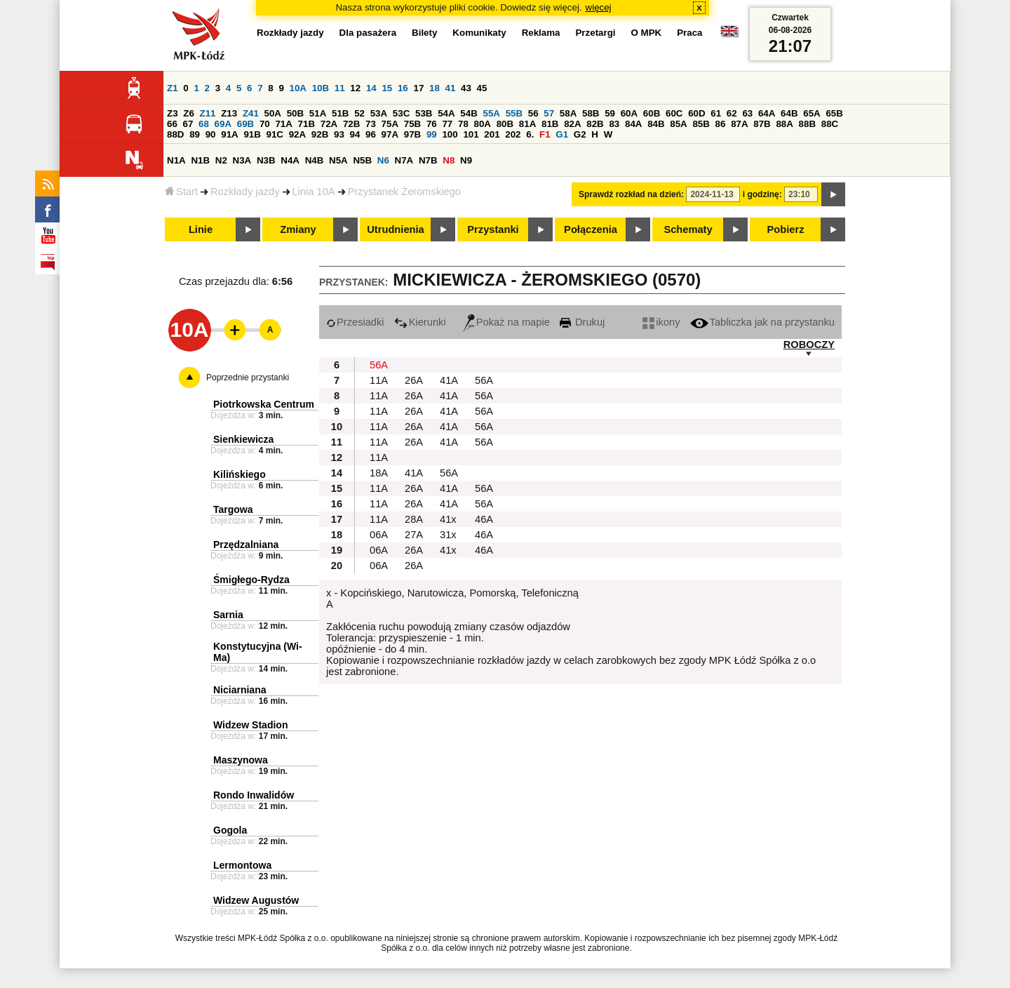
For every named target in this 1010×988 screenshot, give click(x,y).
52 (359, 113)
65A (811, 113)
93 (339, 134)
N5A (338, 160)
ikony (661, 322)
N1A (176, 160)
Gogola (230, 830)
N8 (448, 160)
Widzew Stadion (250, 724)
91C (275, 134)
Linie (201, 229)
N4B (314, 160)
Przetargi (595, 32)
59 (610, 113)
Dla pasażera (368, 32)
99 (431, 134)
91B (251, 134)
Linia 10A (313, 191)
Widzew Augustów (256, 900)
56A (379, 364)
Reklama (541, 32)
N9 (466, 160)
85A (678, 124)
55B (514, 113)
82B (594, 124)
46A (484, 519)
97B (412, 134)
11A (379, 380)
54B (468, 113)
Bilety (424, 32)
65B (834, 113)
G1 (562, 134)
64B (789, 113)
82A (572, 124)
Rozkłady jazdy (245, 191)
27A (414, 534)
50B (295, 113)
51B (340, 113)
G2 (580, 134)
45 (482, 88)
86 (720, 124)
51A (317, 113)
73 (370, 124)
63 (747, 113)
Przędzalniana (245, 544)
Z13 (229, 113)
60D (696, 113)
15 (387, 88)
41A (449, 380)
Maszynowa (240, 760)
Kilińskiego (239, 474)
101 (470, 134)
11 (340, 88)
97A (390, 134)
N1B (200, 160)
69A (223, 124)
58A (568, 113)
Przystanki (492, 229)
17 (418, 88)
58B (590, 113)
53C (401, 113)
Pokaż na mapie (506, 322)
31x (448, 534)
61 (716, 113)
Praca (689, 32)
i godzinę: (762, 194)
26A (414, 380)
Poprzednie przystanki (247, 377)
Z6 (188, 113)
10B (320, 88)
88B (807, 124)
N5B (362, 160)
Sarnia (228, 614)
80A (482, 124)
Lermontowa (242, 865)
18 (434, 88)
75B (412, 124)
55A (491, 113)
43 (466, 88)
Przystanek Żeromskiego (404, 191)
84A (633, 124)
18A (379, 473)
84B (655, 124)
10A (298, 88)
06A (379, 534)
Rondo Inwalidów (253, 795)
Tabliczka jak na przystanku (762, 322)
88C (829, 124)
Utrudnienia (395, 229)
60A (629, 113)
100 (449, 134)
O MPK (646, 32)
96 (370, 134)
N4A (290, 160)
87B (761, 124)
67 (188, 124)
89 (194, 134)
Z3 (172, 113)
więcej (599, 7)
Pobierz (785, 229)
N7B (428, 160)
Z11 (208, 113)
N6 (383, 160)
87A (739, 124)
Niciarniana (239, 689)
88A (784, 124)
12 (355, 88)
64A (766, 113)
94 (355, 134)
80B (505, 124)
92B (319, 134)
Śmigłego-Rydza (251, 579)
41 (450, 88)
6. (530, 134)
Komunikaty (479, 32)
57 (549, 113)
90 (211, 134)
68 (203, 124)
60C (674, 113)
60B (651, 113)
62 (732, 113)
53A (378, 113)
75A (390, 124)
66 (172, 124)
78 (463, 124)
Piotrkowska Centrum (263, 404)
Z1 (172, 88)
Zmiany (298, 229)
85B (700, 124)
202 (512, 134)
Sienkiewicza (243, 439)
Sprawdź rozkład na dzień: (631, 194)
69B (245, 124)
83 (614, 124)
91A (229, 134)
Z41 (251, 113)
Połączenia (590, 229)
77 (447, 124)
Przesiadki (355, 322)
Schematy (688, 229)
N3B (266, 160)
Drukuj (582, 322)
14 (371, 88)
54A (446, 113)
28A (414, 519)
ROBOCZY (809, 344)
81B (549, 124)
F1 (545, 134)
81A (527, 124)
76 (431, 124)
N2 (221, 160)
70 (265, 124)
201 (491, 134)
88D (175, 134)
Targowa (233, 509)
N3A (242, 160)
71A (283, 124)
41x (448, 519)
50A (272, 113)
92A (297, 134)
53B (423, 113)
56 (533, 113)
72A (329, 124)
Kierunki (420, 322)
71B (306, 124)
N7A (404, 160)
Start (181, 191)
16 (403, 88)
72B (351, 124)
